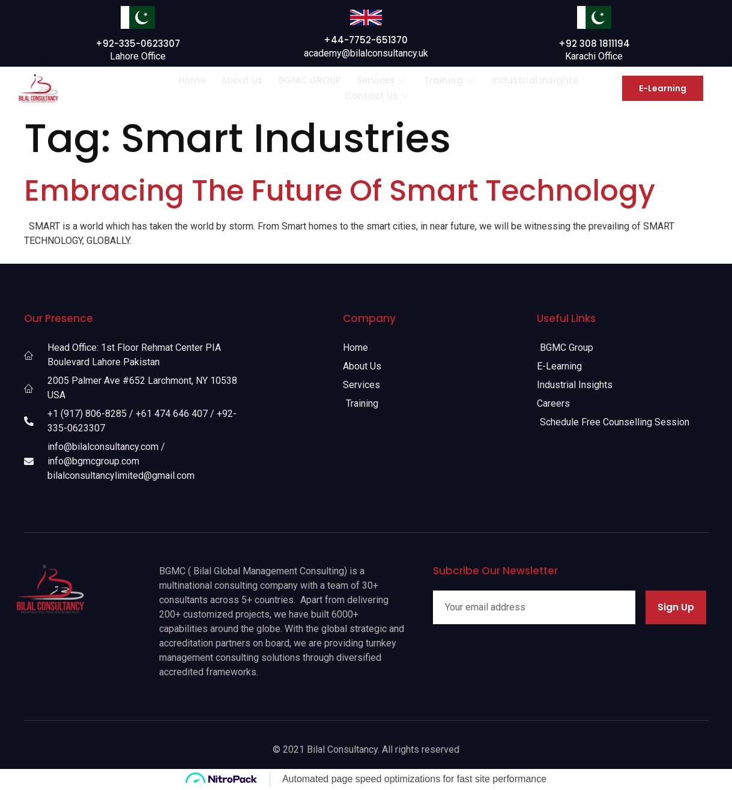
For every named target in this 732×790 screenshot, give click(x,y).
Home (191, 80)
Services (382, 80)
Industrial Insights (535, 80)
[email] (534, 607)
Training (450, 80)
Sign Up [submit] (676, 607)
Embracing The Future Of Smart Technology (339, 191)
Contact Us (378, 96)
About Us (242, 80)
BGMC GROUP (310, 80)
